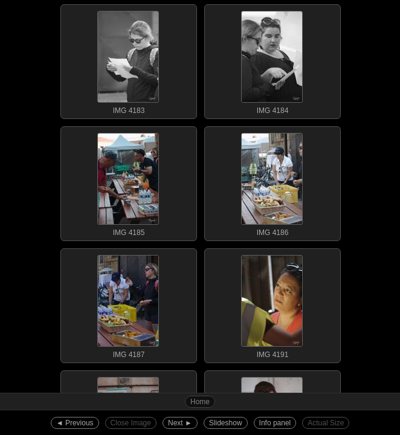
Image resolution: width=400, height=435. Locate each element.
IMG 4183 (128, 60)
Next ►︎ (180, 423)
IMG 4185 (128, 182)
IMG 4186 (272, 182)
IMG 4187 (128, 304)
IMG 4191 (272, 304)
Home (200, 402)
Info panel (275, 423)
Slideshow (225, 423)
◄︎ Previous (75, 423)
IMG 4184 (272, 60)
